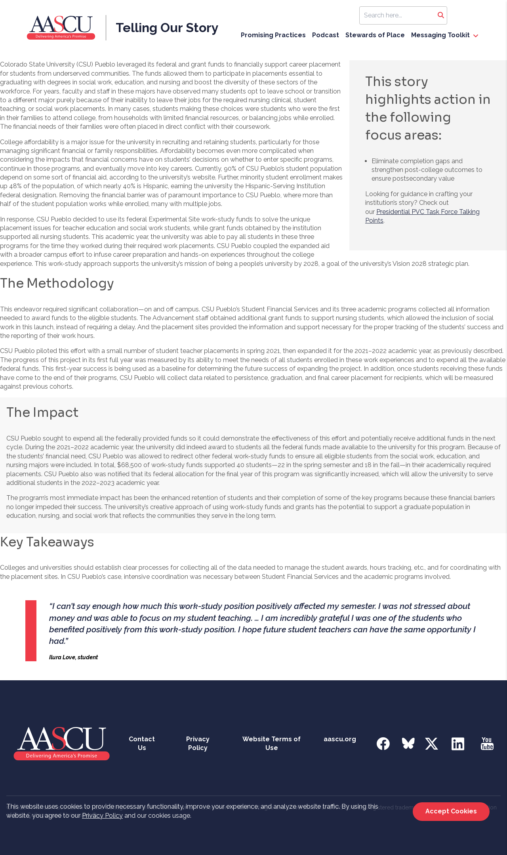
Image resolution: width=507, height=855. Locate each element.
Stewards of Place (375, 35)
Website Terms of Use (271, 743)
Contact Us (142, 743)
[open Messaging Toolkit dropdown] (475, 36)
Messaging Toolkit (440, 35)
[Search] (441, 15)
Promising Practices (273, 35)
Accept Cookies (451, 811)
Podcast (325, 35)
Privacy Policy (102, 815)
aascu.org (340, 739)
